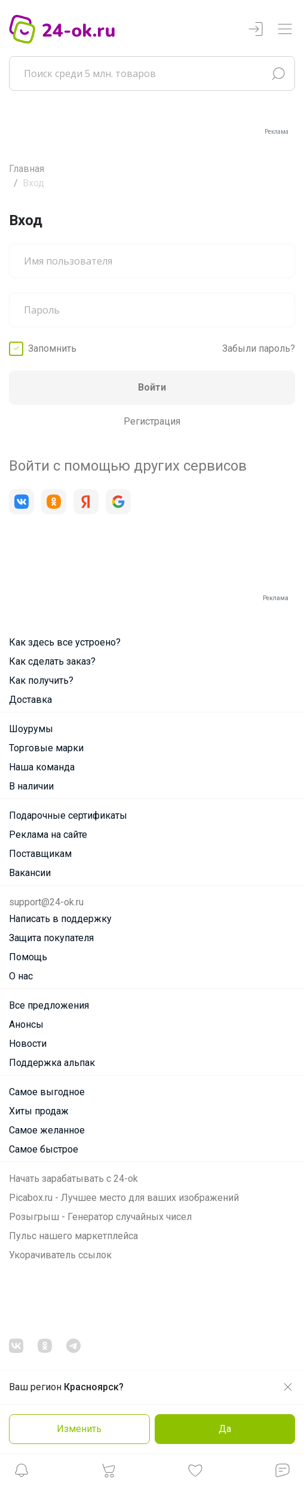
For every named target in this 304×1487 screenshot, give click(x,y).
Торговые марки (46, 748)
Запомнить (52, 348)
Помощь (28, 957)
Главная (26, 168)
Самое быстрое (43, 1149)
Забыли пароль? (258, 348)
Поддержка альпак (52, 1062)
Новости (28, 1043)
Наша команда (42, 767)
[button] (21, 1473)
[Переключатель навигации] (285, 29)
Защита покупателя (51, 938)
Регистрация (152, 421)
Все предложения (49, 1005)
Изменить (79, 1428)
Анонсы (26, 1024)
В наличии (31, 786)
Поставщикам (40, 853)
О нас (21, 976)
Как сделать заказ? (52, 661)
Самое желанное (47, 1130)
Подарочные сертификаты (68, 815)
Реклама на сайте (48, 834)
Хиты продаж (39, 1111)
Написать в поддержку (60, 918)
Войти (152, 387)
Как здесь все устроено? (65, 642)
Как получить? (41, 680)
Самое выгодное (47, 1092)
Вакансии (30, 872)
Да (225, 1428)
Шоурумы (31, 729)
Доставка (30, 699)
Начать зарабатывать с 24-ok (73, 1178)
